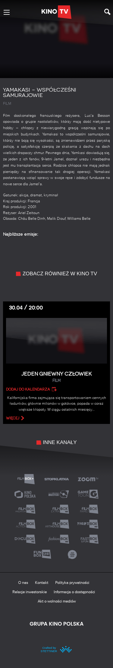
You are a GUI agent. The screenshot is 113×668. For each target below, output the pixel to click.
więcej (12, 418)
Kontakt (41, 583)
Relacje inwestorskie (29, 592)
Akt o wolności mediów (57, 601)
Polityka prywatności (72, 583)
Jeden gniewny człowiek (56, 377)
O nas (23, 583)
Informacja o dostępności (74, 592)
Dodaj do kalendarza (28, 389)
